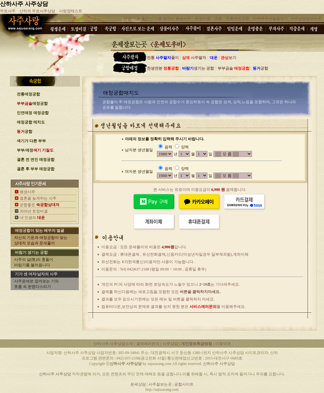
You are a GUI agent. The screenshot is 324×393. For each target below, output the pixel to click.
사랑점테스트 (70, 11)
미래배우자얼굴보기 (270, 18)
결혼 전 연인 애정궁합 (36, 159)
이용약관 (223, 343)
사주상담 (171, 343)
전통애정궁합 (237, 18)
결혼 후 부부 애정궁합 (36, 169)
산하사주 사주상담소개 (113, 343)
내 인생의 (32, 217)
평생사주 (27, 192)
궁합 (218, 18)
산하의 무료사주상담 (37, 11)
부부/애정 (35, 150)
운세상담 (138, 384)
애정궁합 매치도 (31, 122)
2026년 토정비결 (34, 211)
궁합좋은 (39, 204)
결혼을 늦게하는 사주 (38, 198)
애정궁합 (32, 103)
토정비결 (202, 18)
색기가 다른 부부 (31, 141)
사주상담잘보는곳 (305, 18)
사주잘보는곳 (160, 384)
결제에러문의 (148, 343)
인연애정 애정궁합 (33, 113)
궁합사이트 (184, 384)
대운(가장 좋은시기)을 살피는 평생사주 (157, 18)
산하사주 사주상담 (24, 4)
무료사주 (7, 11)
